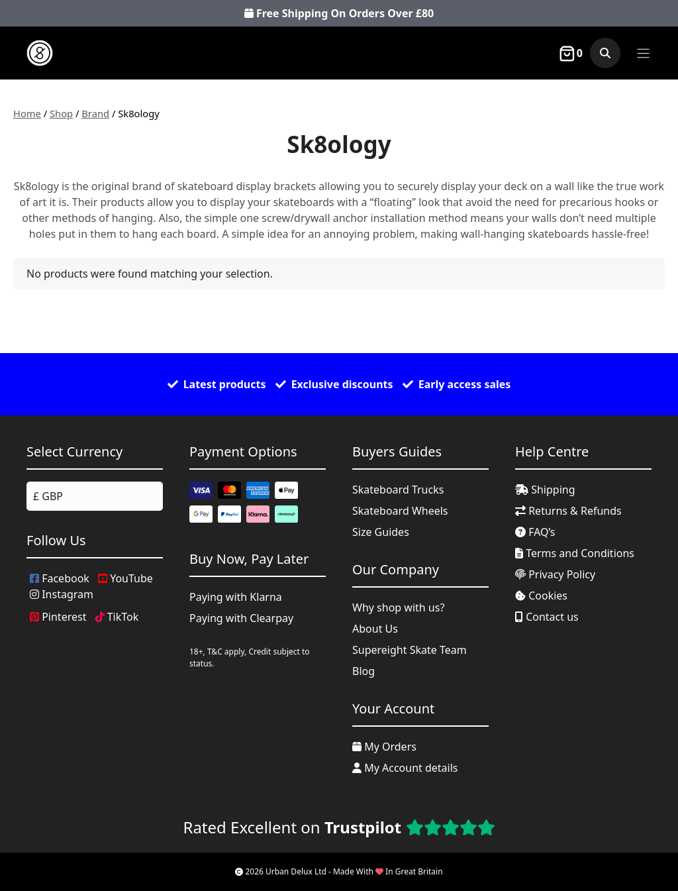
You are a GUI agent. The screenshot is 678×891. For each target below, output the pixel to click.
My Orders (384, 746)
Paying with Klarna (235, 597)
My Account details (405, 767)
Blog (363, 671)
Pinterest (58, 616)
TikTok (117, 616)
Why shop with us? (398, 607)
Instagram (61, 594)
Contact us (547, 616)
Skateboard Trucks (398, 489)
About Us (375, 628)
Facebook (59, 578)
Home (27, 113)
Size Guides (380, 532)
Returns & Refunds (568, 510)
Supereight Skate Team (409, 650)
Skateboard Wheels (400, 510)
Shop (61, 113)
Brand (95, 113)
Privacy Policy (555, 574)
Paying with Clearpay (241, 618)
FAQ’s (535, 532)
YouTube (125, 578)
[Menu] (643, 53)
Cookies (541, 595)
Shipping (545, 489)
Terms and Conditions (574, 553)
